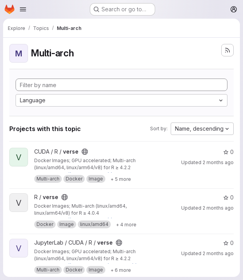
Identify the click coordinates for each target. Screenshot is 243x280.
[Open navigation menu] (23, 9)
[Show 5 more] (121, 179)
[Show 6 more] (121, 270)
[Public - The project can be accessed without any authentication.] (85, 152)
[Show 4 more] (126, 224)
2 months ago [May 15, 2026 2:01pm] (218, 162)
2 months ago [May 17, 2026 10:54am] (218, 253)
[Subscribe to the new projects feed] (227, 50)
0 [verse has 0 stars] (228, 152)
